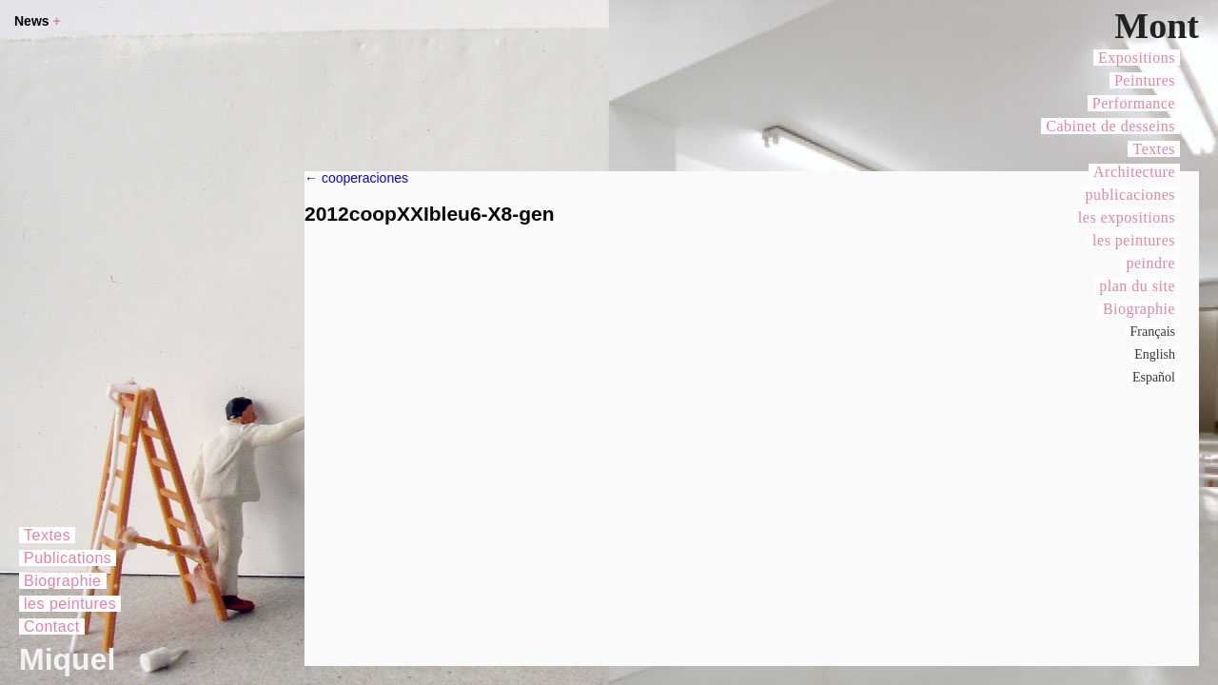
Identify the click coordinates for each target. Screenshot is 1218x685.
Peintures (1144, 80)
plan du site (1137, 286)
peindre (1151, 263)
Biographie (1139, 309)
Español (1153, 377)
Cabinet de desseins (1110, 126)
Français (1152, 331)
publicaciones (1130, 194)
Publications (67, 558)
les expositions (1126, 217)
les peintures (1133, 240)
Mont (1156, 26)
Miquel (67, 659)
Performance (1133, 103)
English (1154, 354)
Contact (52, 626)
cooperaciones (356, 178)
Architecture (1134, 172)
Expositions (1136, 57)
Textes (1153, 149)
